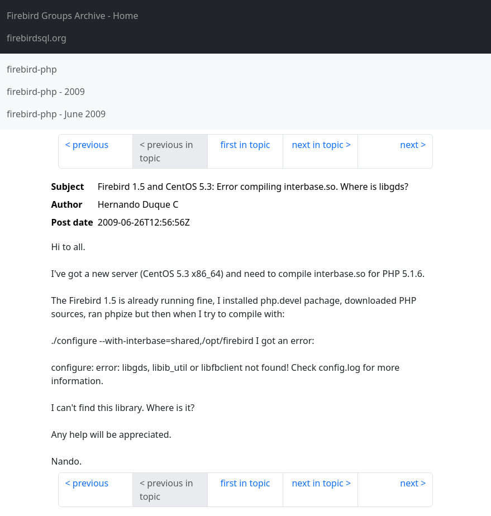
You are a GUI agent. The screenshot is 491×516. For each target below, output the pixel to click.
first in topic (245, 144)
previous (90, 144)
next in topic (317, 144)
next (409, 144)
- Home (73, 15)
